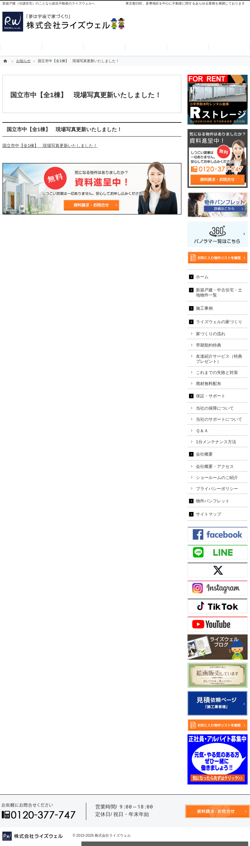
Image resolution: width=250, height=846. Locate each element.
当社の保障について (215, 408)
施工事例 (204, 308)
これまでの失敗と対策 (217, 372)
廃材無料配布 (208, 383)
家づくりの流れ (210, 333)
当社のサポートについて (219, 419)
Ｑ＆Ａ (202, 430)
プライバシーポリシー (217, 488)
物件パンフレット (213, 500)
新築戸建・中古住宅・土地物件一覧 (219, 292)
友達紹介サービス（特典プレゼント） (219, 359)
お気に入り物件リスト (225, 31)
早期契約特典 (208, 345)
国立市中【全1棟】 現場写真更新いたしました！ (49, 145)
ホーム (202, 276)
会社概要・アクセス (215, 466)
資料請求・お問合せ (177, 31)
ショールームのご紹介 (217, 477)
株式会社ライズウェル (113, 835)
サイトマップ (208, 514)
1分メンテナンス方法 (216, 441)
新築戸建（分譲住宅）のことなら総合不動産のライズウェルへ (48, 3)
